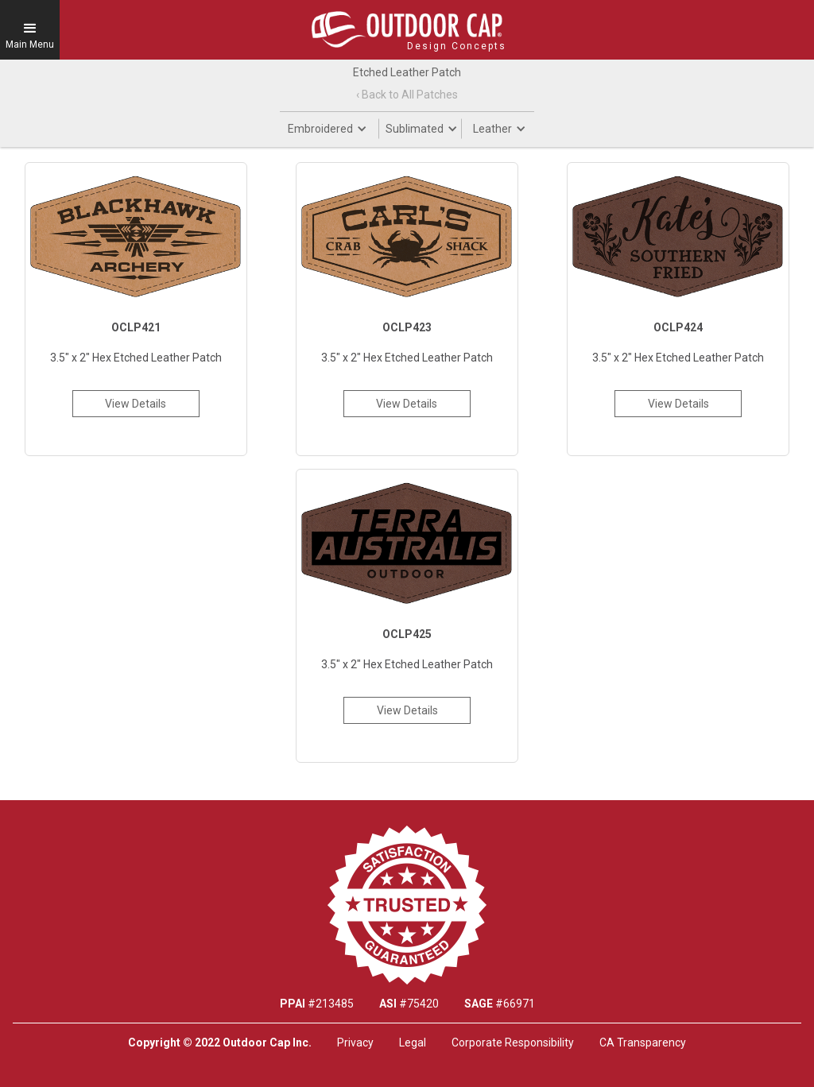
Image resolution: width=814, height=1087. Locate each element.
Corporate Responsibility (513, 1042)
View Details (135, 403)
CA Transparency (642, 1042)
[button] (30, 30)
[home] (407, 29)
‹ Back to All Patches (407, 94)
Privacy (355, 1042)
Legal (412, 1042)
